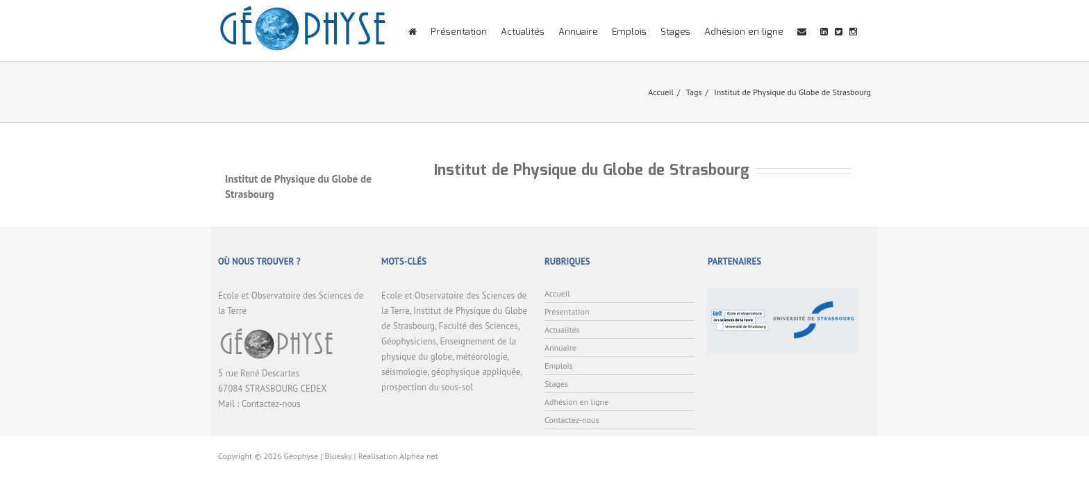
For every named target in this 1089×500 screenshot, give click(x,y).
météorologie (481, 356)
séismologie (404, 372)
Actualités (522, 32)
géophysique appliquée (475, 372)
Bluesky (337, 456)
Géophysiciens (408, 341)
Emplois (629, 32)
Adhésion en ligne (743, 32)
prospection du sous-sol (427, 387)
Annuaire (578, 32)
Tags (694, 92)
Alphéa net (418, 456)
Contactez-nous (271, 404)
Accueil (661, 92)
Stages (675, 32)
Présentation (459, 32)
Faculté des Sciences (478, 326)
